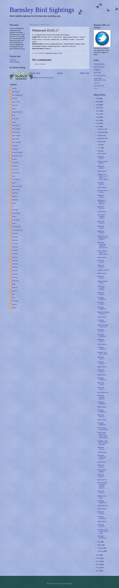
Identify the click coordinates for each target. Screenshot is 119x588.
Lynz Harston (16, 179)
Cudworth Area (102, 452)
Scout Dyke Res (102, 505)
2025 (97, 101)
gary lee (14, 291)
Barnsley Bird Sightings (42, 9)
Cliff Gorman (16, 132)
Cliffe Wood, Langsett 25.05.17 (101, 216)
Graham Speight (17, 152)
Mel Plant (15, 193)
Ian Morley (15, 162)
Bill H (13, 115)
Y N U (96, 89)
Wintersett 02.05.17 (101, 512)
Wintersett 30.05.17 (101, 157)
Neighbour (15, 200)
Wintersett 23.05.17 (101, 227)
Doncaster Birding (99, 75)
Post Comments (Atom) (46, 78)
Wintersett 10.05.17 (101, 388)
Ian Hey (14, 159)
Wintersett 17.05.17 (101, 303)
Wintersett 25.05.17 (101, 207)
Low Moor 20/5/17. (103, 270)
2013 (97, 564)
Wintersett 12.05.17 (101, 370)
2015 (97, 558)
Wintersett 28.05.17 (101, 183)
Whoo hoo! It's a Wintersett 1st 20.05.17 (102, 237)
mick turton (15, 301)
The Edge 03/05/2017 (101, 501)
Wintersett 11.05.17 (101, 383)
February (101, 548)
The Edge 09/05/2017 (101, 411)
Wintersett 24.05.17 (101, 222)
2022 (97, 111)
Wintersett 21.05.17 (101, 261)
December (101, 129)
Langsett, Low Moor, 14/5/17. (102, 353)
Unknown (15, 233)
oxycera (14, 304)
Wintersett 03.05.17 (101, 492)
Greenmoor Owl (17, 156)
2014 (97, 561)
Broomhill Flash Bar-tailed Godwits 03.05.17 (102, 485)
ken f (13, 297)
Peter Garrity (16, 213)
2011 (97, 571)
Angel (14, 108)
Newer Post (35, 73)
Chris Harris (16, 125)
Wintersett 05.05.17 (101, 466)
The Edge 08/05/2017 (101, 423)
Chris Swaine (16, 129)
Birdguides (97, 70)
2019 (97, 120)
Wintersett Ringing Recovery (103, 313)
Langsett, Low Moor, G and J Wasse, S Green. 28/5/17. (103, 176)
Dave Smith (15, 139)
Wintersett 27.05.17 (101, 196)
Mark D (14, 183)
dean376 (14, 287)
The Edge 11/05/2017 (101, 378)
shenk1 (14, 308)
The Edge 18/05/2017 (101, 298)
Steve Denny (16, 220)
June (99, 148)
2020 (97, 117)
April (99, 542)
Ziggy (13, 284)
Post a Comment (40, 64)
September (101, 138)
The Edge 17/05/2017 (101, 308)
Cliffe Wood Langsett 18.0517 (101, 287)
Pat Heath (15, 210)
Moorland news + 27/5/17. (102, 191)
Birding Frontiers (99, 67)
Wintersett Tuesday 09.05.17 (101, 397)
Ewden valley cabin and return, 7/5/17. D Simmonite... (102, 435)
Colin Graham (16, 135)
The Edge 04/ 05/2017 (101, 470)
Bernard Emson (17, 112)
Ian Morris (15, 166)
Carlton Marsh (101, 153)
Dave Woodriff (16, 142)
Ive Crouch (15, 169)
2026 (97, 98)
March (100, 545)
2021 (97, 114)
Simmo (14, 216)
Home (60, 73)
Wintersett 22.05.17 (101, 232)
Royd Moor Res (99, 86)
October (100, 135)
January (100, 551)
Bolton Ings (97, 72)
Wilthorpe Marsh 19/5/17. (102, 282)
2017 (97, 126)
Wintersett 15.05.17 (101, 330)
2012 (97, 567)
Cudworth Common (101, 362)
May (99, 151)
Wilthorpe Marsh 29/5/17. (102, 162)
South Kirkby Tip (102, 392)
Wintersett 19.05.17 (101, 277)
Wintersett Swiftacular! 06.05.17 (102, 457)
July (99, 145)
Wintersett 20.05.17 (101, 266)
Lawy (13, 176)
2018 (97, 123)
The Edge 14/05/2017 (101, 348)
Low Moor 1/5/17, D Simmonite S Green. (103, 531)
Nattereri (14, 196)
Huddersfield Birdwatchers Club (99, 79)
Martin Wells (16, 189)
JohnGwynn (16, 173)
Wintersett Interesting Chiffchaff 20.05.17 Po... (102, 245)
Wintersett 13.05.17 (101, 358)
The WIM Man (16, 227)
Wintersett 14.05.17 (101, 340)
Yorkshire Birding (99, 64)
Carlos (14, 122)
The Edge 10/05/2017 (101, 403)
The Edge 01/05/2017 (101, 537)
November (101, 132)
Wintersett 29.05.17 (101, 167)
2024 (97, 105)
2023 (97, 108)
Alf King (14, 98)
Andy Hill (15, 105)
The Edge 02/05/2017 (101, 517)
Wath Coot (15, 281)
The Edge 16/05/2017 (101, 321)
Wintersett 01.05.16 (101, 525)
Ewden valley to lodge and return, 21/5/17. (103, 252)
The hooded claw (17, 230)
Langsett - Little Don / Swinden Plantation (102, 442)
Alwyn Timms (16, 102)
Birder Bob (15, 119)
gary (13, 294)
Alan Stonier (16, 92)
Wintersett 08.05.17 (101, 415)
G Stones (15, 146)
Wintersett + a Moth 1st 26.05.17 (101, 202)
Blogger (69, 583)
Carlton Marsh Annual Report (102, 428)
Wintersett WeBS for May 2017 (102, 325)
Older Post (84, 73)
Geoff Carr (15, 149)
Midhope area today (101, 496)
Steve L (14, 223)
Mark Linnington (17, 186)
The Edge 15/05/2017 (101, 335)
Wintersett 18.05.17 (101, 293)
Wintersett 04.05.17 (101, 475)
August (100, 141)
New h (14, 203)
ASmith (14, 88)
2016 (97, 555)
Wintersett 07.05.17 (101, 448)
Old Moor (97, 83)
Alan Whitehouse (17, 95)
